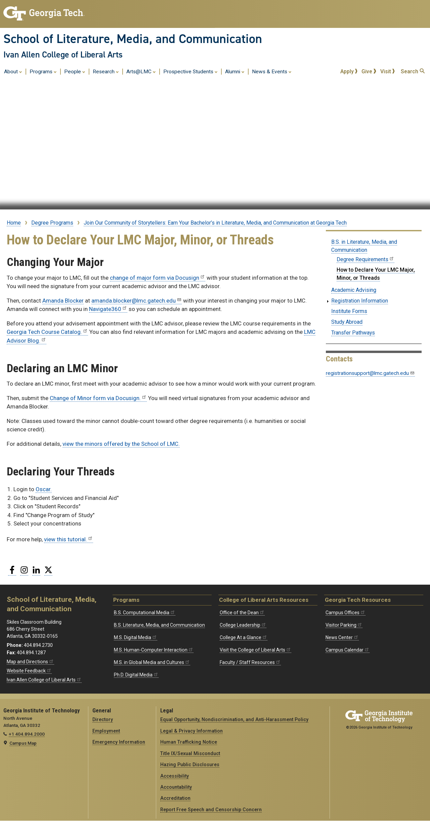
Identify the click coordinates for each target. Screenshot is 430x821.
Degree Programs (52, 223)
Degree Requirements (365, 259)
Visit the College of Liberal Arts (255, 650)
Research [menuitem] (106, 71)
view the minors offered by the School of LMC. (121, 443)
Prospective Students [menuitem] (190, 71)
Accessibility (174, 776)
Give (368, 71)
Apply (349, 71)
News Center (342, 637)
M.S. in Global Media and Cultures (152, 662)
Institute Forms (349, 311)
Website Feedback (29, 670)
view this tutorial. (68, 539)
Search (413, 71)
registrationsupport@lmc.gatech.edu (370, 373)
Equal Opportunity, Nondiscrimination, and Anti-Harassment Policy (234, 719)
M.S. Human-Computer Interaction (154, 650)
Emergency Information (118, 742)
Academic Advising (353, 290)
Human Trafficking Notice (188, 742)
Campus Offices (346, 612)
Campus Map (23, 743)
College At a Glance (243, 637)
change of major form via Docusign (157, 277)
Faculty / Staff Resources (250, 662)
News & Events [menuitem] (272, 71)
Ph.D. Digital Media (136, 674)
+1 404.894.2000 (27, 734)
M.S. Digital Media (135, 637)
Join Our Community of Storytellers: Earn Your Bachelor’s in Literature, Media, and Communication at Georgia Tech (215, 223)
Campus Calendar (348, 650)
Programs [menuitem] (43, 71)
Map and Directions (30, 661)
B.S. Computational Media (144, 612)
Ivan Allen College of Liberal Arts (63, 54)
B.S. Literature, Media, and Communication (159, 625)
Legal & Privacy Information (191, 731)
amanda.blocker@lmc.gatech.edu (136, 300)
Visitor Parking (344, 625)
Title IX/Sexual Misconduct (190, 753)
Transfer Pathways (353, 332)
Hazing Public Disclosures (189, 764)
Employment (106, 731)
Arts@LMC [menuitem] (141, 71)
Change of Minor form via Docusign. (98, 398)
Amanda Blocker (63, 300)
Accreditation (175, 798)
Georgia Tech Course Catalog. (47, 331)
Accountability (176, 787)
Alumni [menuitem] (235, 71)
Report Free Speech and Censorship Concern (211, 809)
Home (14, 223)
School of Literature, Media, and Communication (132, 38)
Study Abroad (346, 322)
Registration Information (359, 301)
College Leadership (243, 625)
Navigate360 (108, 309)
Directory (102, 719)
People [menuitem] (74, 71)
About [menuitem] (13, 71)
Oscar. (44, 489)
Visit (387, 71)
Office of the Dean (242, 612)
